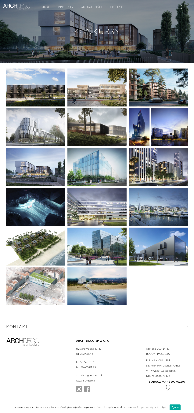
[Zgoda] (189, 407)
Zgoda (175, 407)
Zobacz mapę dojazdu (167, 385)
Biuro (46, 7)
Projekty (66, 7)
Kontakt (117, 7)
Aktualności (91, 7)
